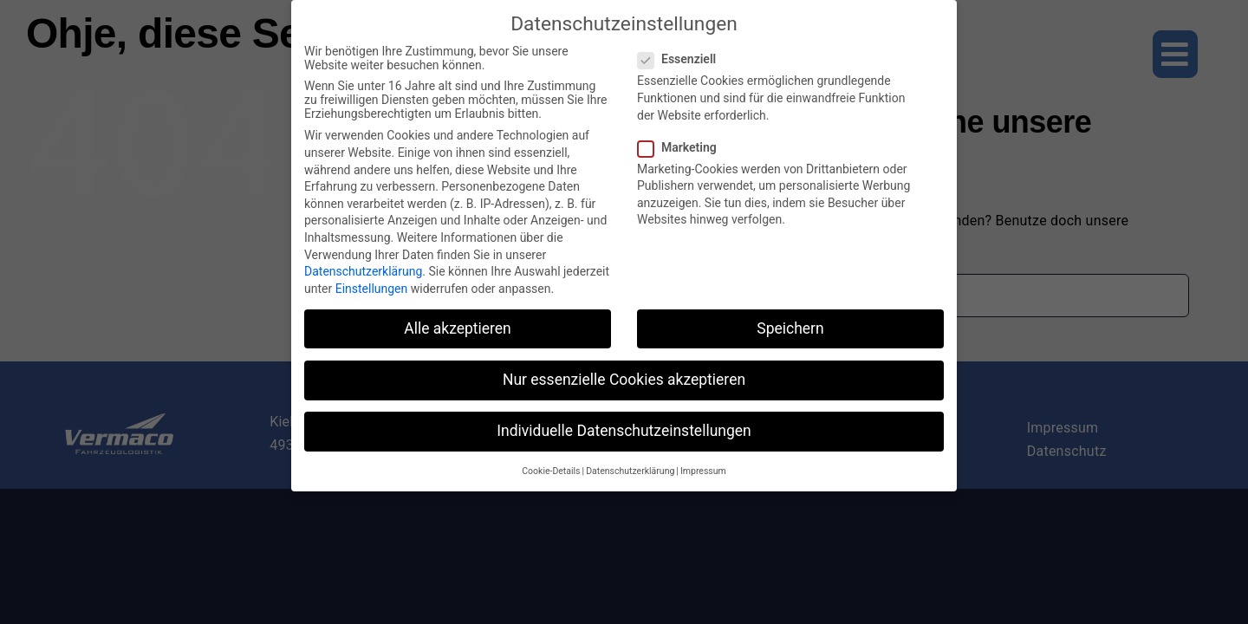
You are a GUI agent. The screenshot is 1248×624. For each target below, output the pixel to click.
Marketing (684, 139)
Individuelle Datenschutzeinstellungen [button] (624, 423)
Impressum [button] (703, 463)
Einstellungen (371, 280)
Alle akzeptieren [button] (457, 319)
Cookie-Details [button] (551, 463)
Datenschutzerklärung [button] (630, 463)
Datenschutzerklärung (363, 263)
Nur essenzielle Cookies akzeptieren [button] (624, 371)
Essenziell (684, 51)
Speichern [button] (790, 319)
